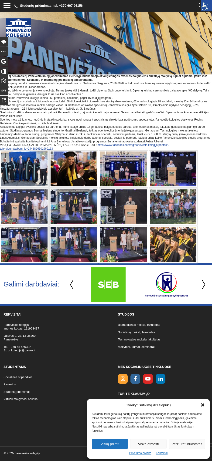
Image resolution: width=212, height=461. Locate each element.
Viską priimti (109, 444)
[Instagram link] (123, 379)
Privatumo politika (140, 453)
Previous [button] (72, 284)
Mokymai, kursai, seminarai (136, 347)
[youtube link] (148, 379)
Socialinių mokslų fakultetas (136, 332)
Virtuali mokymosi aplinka (20, 399)
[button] (202, 405)
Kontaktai (162, 453)
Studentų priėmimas (17, 392)
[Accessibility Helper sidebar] (206, 5)
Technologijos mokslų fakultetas (139, 339)
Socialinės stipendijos (17, 377)
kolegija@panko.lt (23, 350)
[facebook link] (135, 379)
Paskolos (9, 384)
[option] (108, 284)
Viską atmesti (148, 444)
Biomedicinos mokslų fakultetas (139, 324)
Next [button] (203, 284)
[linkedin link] (160, 379)
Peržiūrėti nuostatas (186, 444)
